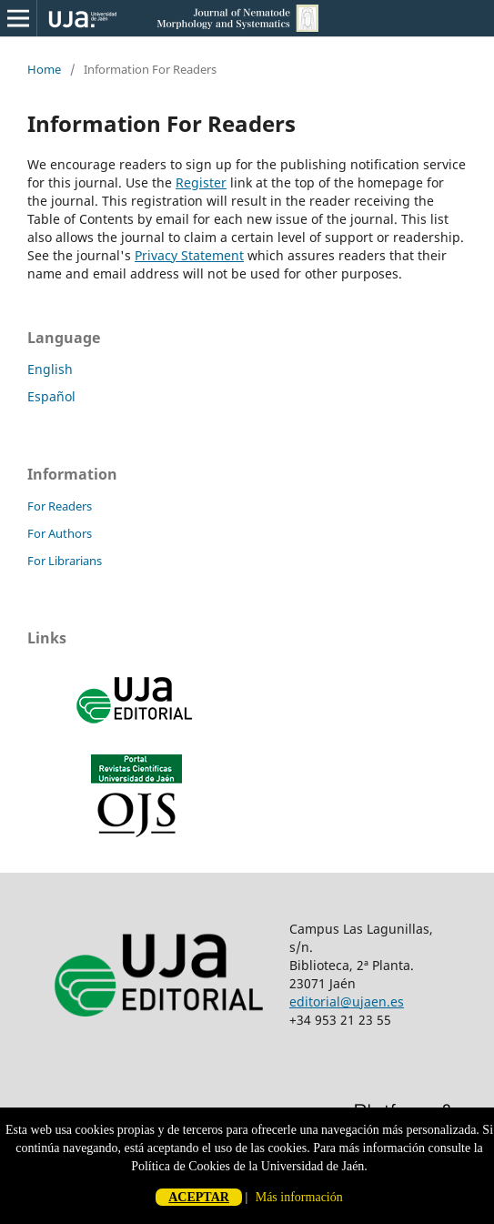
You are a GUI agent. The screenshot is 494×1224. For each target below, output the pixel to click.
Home (44, 69)
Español (51, 396)
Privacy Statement (189, 255)
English (50, 369)
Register (201, 182)
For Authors (59, 533)
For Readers (59, 506)
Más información (299, 1197)
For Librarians (64, 560)
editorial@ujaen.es (346, 1001)
